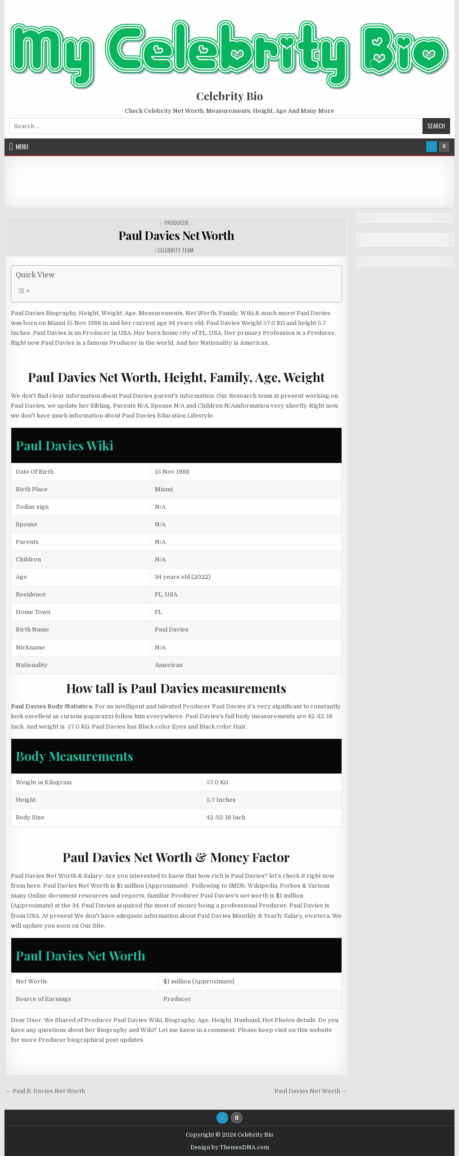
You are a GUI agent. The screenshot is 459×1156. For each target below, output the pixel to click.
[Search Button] (444, 146)
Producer (176, 223)
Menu (22, 146)
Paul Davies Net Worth (176, 235)
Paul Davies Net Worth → (310, 1091)
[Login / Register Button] (431, 146)
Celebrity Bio (229, 96)
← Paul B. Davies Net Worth (45, 1091)
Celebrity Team (176, 250)
